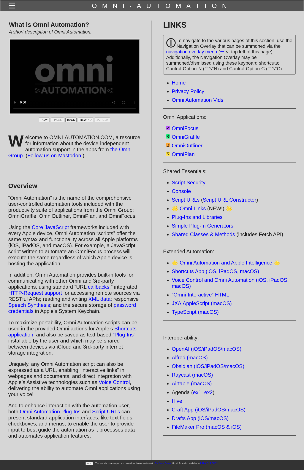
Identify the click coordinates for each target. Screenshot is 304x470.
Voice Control (114, 382)
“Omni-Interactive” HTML (200, 295)
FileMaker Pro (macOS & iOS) (207, 427)
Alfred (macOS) (190, 357)
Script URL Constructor (229, 200)
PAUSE (57, 119)
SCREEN (103, 119)
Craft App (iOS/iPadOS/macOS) (208, 410)
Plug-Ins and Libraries (197, 217)
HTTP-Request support (35, 293)
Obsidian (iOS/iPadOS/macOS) (208, 366)
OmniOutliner (187, 145)
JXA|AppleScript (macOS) (202, 303)
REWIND (86, 119)
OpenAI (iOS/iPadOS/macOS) (206, 349)
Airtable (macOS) (192, 383)
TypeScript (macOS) (195, 312)
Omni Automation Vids (197, 100)
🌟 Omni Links (189, 208)
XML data (99, 299)
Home (179, 83)
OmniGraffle (186, 137)
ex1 (197, 392)
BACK (71, 119)
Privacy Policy (188, 91)
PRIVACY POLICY (209, 463)
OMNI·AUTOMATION (162, 5)
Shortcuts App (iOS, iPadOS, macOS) (215, 271)
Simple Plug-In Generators (202, 226)
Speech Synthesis (29, 305)
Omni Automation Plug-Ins (50, 411)
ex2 (208, 392)
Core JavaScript (50, 227)
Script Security (188, 182)
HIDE (89, 464)
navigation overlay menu (191, 51)
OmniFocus (185, 128)
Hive (177, 401)
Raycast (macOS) (192, 375)
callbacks (98, 287)
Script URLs (106, 411)
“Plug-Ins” (124, 335)
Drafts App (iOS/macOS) (200, 418)
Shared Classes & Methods (203, 234)
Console (181, 191)
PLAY (44, 119)
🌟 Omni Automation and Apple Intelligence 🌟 (226, 263)
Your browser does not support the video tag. (74, 76)
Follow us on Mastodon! (54, 155)
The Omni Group (163, 463)
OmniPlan (183, 154)
